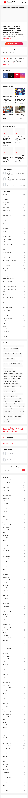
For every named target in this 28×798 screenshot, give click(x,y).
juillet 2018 (14, 617)
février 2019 (14, 603)
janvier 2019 (14, 606)
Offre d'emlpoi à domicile (14, 286)
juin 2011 (14, 696)
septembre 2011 (14, 688)
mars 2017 (14, 635)
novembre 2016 (14, 638)
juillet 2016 (14, 640)
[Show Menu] (2, 2)
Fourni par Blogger (9, 437)
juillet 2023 (14, 506)
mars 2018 (14, 619)
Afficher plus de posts (13, 43)
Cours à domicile (14, 210)
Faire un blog (14, 247)
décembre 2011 (14, 680)
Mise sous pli (14, 284)
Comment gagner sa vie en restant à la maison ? (20, 116)
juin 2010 (14, 727)
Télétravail (14, 305)
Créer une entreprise (14, 218)
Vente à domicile (14, 326)
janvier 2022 (14, 553)
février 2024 (14, 488)
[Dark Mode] (23, 2)
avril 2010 (14, 732)
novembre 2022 (14, 527)
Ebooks (14, 226)
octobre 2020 (14, 577)
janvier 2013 (14, 651)
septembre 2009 (14, 751)
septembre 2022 (14, 532)
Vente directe (14, 329)
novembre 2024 (14, 482)
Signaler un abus (8, 443)
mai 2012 (14, 669)
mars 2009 (14, 767)
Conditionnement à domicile (14, 205)
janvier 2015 (14, 643)
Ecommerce (14, 228)
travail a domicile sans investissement (14, 313)
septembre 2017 (14, 627)
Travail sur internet (14, 318)
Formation (14, 250)
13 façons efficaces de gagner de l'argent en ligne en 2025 (8, 116)
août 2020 (14, 582)
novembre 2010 (14, 714)
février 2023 (14, 519)
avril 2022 (14, 545)
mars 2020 (14, 590)
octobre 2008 (14, 780)
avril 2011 (14, 701)
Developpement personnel (14, 221)
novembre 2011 (14, 682)
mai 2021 (14, 572)
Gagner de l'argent (14, 252)
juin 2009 (14, 759)
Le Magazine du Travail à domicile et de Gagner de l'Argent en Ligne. (13, 429)
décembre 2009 (14, 743)
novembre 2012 (14, 656)
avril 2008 (14, 790)
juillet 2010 (14, 725)
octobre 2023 (14, 498)
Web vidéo (14, 336)
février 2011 (14, 706)
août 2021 (14, 567)
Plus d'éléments (10, 453)
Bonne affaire (14, 202)
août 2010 (14, 722)
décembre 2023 (14, 493)
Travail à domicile (14, 310)
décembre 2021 (14, 556)
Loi (14, 273)
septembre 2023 (14, 501)
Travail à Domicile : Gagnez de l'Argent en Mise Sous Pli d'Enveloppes (20, 158)
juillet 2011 (14, 693)
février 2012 (14, 675)
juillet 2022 (14, 538)
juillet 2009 (14, 756)
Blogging (14, 199)
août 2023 (14, 503)
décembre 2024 (14, 480)
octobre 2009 (14, 748)
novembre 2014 (14, 648)
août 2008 (14, 783)
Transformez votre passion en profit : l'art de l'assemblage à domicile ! (8, 158)
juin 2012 (14, 667)
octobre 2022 (14, 530)
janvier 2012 (14, 677)
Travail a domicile (14, 308)
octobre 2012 (14, 659)
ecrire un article (14, 234)
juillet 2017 (14, 630)
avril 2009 (14, 764)
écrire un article (14, 236)
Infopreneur (14, 263)
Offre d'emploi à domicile (14, 289)
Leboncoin (14, 268)
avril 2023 (14, 514)
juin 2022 (14, 540)
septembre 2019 (14, 595)
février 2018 (14, 622)
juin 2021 (14, 569)
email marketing (14, 239)
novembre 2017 (14, 624)
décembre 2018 (14, 609)
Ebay (14, 223)
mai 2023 (14, 511)
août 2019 (14, 598)
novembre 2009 (14, 746)
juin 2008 (14, 785)
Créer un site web (14, 215)
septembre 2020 (14, 580)
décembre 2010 (14, 711)
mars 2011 (14, 704)
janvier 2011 (14, 709)
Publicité (14, 294)
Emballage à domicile (14, 242)
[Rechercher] (26, 2)
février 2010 (14, 738)
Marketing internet (14, 281)
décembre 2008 (14, 775)
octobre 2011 (14, 685)
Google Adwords (14, 257)
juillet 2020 (14, 585)
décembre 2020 (14, 574)
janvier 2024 (14, 490)
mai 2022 (14, 543)
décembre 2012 (14, 653)
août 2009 (14, 754)
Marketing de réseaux (14, 279)
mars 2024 (14, 485)
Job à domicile (14, 265)
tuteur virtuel (14, 323)
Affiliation (14, 194)
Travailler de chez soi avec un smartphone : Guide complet (7, 98)
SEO (14, 302)
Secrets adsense (14, 300)
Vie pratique (14, 334)
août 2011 (14, 690)
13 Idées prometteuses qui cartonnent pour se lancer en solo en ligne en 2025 (20, 99)
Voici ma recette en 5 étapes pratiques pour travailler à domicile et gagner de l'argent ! (12, 29)
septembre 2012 (14, 661)
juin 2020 (14, 588)
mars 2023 (14, 517)
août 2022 (14, 535)
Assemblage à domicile (14, 197)
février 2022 (14, 551)
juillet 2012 (14, 664)
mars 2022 (14, 548)
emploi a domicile (14, 244)
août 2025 (14, 477)
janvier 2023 (14, 522)
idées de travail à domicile (14, 260)
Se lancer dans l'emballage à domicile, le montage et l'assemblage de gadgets (7, 140)
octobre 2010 (14, 717)
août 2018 (14, 614)
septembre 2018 (14, 611)
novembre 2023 (14, 495)
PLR (14, 292)
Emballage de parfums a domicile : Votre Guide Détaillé (20, 139)
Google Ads (14, 255)
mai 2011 (14, 698)
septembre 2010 (14, 719)
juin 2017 (14, 632)
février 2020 (14, 593)
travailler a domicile (14, 321)
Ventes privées (14, 331)
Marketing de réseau (14, 276)
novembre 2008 (14, 777)
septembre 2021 (14, 564)
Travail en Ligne (14, 315)
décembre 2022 (14, 524)
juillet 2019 (14, 601)
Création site (14, 213)
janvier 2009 (14, 772)
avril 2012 (14, 672)
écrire (14, 231)
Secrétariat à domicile (14, 297)
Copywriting (14, 207)
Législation (14, 271)
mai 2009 (14, 761)
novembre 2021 (14, 559)
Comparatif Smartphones (9, 52)
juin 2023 (14, 509)
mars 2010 (14, 735)
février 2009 (14, 769)
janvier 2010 (14, 740)
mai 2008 (14, 788)
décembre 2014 (14, 646)
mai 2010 (14, 730)
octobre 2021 (14, 561)
